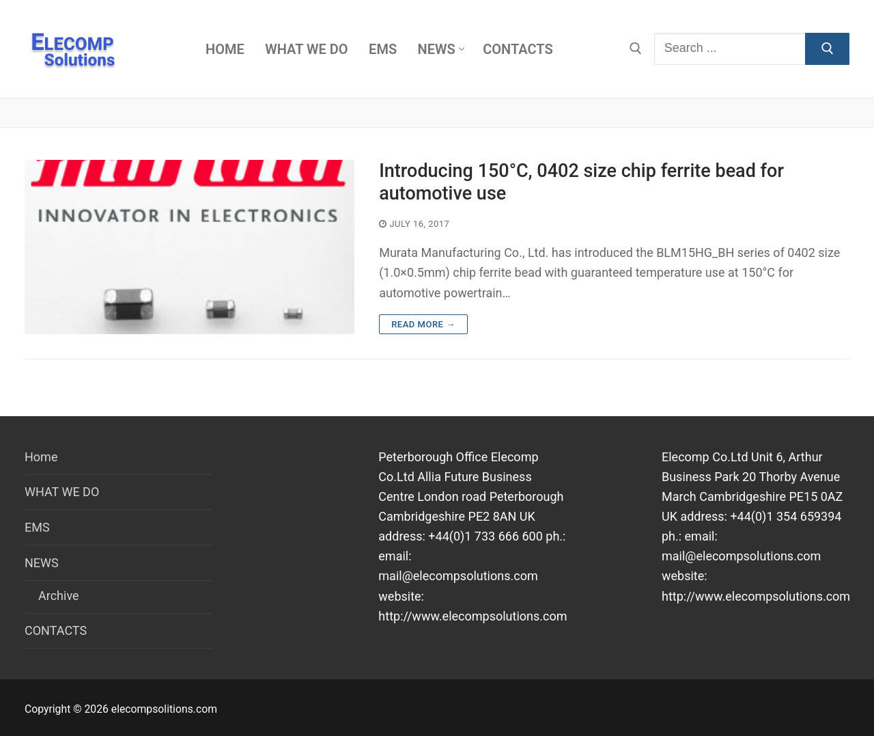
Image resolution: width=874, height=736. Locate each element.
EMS (37, 527)
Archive (58, 595)
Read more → (423, 324)
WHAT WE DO (62, 492)
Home (41, 457)
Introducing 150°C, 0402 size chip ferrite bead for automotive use (581, 182)
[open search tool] (636, 48)
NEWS (43, 563)
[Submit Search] (827, 49)
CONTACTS (56, 630)
